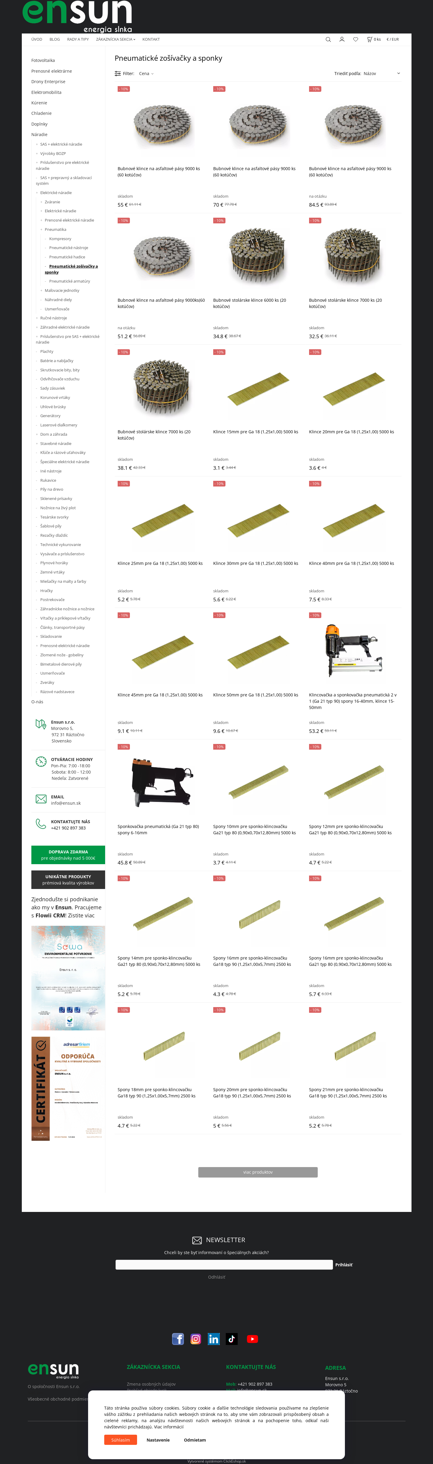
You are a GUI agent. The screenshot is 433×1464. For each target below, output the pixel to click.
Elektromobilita (46, 92)
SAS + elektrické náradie (61, 144)
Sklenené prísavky (56, 498)
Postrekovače (52, 599)
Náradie (39, 134)
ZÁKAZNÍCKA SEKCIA (114, 39)
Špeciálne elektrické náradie (64, 461)
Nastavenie (158, 1440)
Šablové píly (51, 526)
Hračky (46, 590)
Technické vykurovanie (60, 544)
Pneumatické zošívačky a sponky (71, 269)
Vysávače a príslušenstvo (62, 553)
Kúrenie (39, 103)
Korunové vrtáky (55, 397)
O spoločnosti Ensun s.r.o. (54, 1386)
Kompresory (60, 238)
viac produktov (258, 1172)
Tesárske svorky (54, 517)
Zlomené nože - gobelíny (62, 655)
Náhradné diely (58, 299)
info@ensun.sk (66, 803)
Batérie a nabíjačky (56, 360)
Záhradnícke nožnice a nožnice (67, 608)
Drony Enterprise (48, 81)
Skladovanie (51, 636)
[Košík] (374, 39)
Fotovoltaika (43, 60)
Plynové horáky (54, 562)
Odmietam (195, 1440)
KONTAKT (151, 39)
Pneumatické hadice (67, 257)
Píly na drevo (51, 489)
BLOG (55, 39)
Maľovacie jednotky (62, 290)
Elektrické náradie (56, 192)
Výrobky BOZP (53, 153)
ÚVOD (36, 39)
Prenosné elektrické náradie (69, 220)
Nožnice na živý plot (58, 507)
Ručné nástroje (53, 318)
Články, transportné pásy (62, 627)
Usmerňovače (57, 309)
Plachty (46, 351)
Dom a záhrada (53, 434)
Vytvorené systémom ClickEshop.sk (217, 1461)
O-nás (37, 701)
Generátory (50, 415)
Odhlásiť (216, 1277)
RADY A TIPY (78, 39)
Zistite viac (81, 915)
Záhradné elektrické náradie (65, 327)
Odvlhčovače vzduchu (59, 379)
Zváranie (52, 202)
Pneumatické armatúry (69, 281)
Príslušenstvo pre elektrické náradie (62, 165)
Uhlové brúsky (53, 406)
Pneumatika (55, 229)
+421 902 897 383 (68, 828)
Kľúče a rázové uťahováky (63, 452)
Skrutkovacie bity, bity (60, 370)
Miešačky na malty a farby (63, 581)
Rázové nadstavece (57, 691)
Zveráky (47, 682)
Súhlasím (120, 1440)
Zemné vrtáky (52, 572)
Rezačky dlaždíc (54, 535)
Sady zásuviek (52, 388)
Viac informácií (169, 1427)
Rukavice (48, 480)
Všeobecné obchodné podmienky (61, 1399)
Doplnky (39, 124)
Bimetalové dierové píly (61, 664)
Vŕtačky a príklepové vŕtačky (65, 618)
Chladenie (41, 113)
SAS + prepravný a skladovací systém (64, 180)
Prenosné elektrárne (51, 71)
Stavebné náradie (55, 443)
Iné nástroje (51, 471)
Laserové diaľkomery (58, 425)
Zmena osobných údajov (151, 1384)
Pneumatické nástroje (68, 247)
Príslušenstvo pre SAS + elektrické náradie (67, 339)
